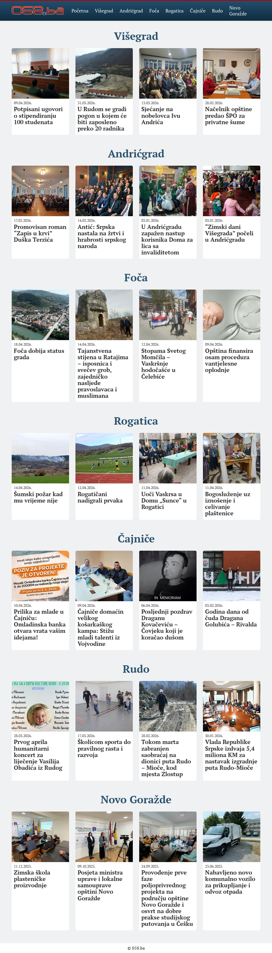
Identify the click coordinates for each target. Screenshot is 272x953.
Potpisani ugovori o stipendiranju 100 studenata (38, 115)
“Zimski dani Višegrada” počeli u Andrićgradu (229, 233)
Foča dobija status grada (39, 354)
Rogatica (174, 10)
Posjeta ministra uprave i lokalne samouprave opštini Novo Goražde (100, 885)
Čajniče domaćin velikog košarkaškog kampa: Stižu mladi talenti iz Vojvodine (101, 627)
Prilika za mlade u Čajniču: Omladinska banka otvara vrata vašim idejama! (40, 624)
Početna (79, 10)
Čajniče (198, 10)
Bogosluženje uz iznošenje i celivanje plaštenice (227, 503)
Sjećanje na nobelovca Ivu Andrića (160, 115)
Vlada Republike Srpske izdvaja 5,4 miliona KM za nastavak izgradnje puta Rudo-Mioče (231, 754)
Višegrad (104, 10)
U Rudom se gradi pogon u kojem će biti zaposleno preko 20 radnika (102, 118)
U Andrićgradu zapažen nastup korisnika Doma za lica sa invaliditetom (167, 239)
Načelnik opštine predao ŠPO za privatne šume (228, 115)
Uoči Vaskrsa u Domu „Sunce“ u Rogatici (164, 500)
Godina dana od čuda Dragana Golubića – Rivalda (231, 618)
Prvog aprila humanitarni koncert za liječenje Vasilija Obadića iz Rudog (38, 754)
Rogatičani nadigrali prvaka (100, 497)
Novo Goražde (238, 11)
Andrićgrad (131, 10)
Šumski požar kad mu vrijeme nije (38, 497)
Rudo (217, 10)
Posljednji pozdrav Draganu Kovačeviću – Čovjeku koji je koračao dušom (166, 624)
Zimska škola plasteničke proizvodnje (32, 878)
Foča (154, 10)
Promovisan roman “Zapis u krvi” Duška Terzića (40, 233)
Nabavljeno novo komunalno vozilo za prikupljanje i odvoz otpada (230, 882)
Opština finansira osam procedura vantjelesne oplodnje (229, 360)
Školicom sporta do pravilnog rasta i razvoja (104, 748)
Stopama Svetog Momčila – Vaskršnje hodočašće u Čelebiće (163, 363)
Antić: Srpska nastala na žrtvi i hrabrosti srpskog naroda (102, 236)
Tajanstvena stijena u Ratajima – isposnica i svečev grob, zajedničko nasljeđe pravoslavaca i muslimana (103, 373)
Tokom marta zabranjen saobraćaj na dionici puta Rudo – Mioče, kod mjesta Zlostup (166, 758)
